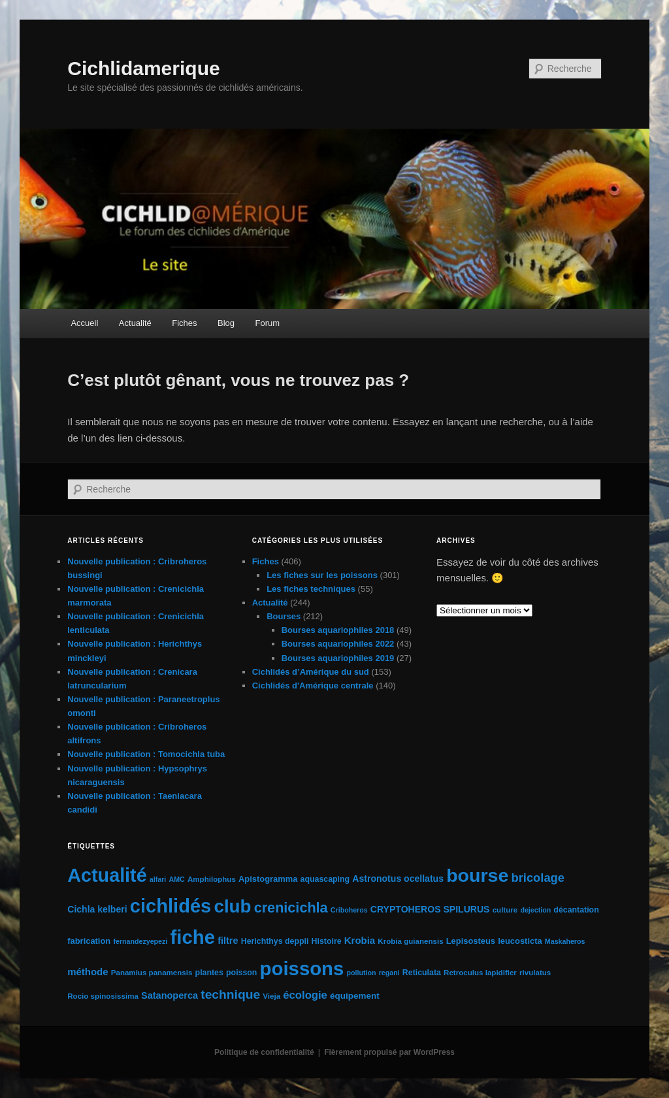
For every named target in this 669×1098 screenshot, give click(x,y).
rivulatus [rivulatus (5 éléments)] (535, 973)
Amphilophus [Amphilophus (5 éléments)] (212, 879)
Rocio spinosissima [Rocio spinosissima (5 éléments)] (103, 996)
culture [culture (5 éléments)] (505, 910)
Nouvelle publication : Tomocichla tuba (146, 754)
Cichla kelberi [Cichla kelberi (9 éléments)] (97, 909)
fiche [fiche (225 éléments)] (193, 937)
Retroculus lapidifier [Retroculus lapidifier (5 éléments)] (480, 973)
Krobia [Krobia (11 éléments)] (359, 940)
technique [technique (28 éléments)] (230, 994)
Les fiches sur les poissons (322, 575)
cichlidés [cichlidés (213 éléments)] (171, 906)
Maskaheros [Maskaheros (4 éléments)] (565, 941)
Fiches (184, 323)
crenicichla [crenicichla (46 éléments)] (291, 907)
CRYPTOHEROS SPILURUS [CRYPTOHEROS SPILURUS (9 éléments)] (430, 909)
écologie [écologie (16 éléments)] (305, 995)
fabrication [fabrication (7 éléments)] (88, 941)
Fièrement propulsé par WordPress (389, 1052)
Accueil (84, 323)
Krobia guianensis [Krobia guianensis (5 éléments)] (410, 941)
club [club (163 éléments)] (232, 906)
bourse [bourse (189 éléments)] (477, 875)
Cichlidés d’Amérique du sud (310, 672)
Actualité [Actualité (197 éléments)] (106, 875)
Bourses (284, 616)
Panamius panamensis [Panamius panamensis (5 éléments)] (152, 973)
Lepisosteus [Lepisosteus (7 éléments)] (470, 941)
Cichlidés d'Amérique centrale (313, 685)
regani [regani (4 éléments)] (389, 973)
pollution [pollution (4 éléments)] (361, 973)
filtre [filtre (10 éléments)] (228, 940)
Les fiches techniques (311, 589)
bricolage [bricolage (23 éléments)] (537, 877)
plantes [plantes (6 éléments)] (209, 972)
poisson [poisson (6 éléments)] (241, 972)
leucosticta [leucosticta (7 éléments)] (520, 941)
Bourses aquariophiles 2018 (338, 630)
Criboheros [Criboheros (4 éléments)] (349, 910)
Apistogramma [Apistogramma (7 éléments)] (267, 879)
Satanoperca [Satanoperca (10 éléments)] (169, 995)
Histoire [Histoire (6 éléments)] (327, 941)
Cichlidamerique (143, 68)
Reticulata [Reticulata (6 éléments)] (421, 972)
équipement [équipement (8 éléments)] (355, 996)
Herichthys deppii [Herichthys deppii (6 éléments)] (275, 941)
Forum (267, 323)
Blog (226, 323)
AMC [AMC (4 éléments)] (177, 879)
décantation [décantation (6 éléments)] (575, 909)
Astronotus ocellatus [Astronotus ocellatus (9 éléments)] (398, 878)
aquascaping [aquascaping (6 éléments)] (325, 879)
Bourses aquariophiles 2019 (338, 658)
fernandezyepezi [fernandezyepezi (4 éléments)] (140, 941)
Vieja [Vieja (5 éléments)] (271, 996)
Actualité (135, 323)
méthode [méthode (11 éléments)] (87, 971)
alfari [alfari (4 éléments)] (158, 879)
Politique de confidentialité (264, 1052)
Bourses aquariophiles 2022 (338, 644)
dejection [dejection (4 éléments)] (535, 910)
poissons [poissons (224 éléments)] (302, 968)
